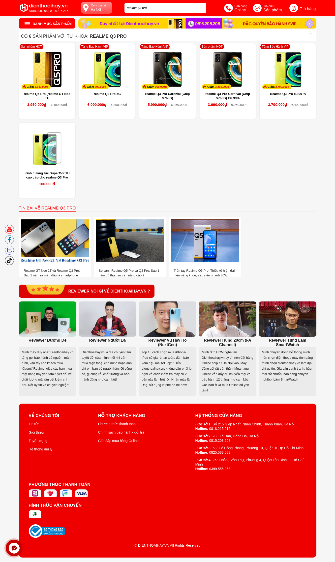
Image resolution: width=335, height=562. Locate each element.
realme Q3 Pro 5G (107, 94)
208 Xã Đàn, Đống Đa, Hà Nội (236, 436)
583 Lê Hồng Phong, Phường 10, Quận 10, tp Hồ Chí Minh (258, 448)
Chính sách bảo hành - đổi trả (121, 432)
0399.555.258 (220, 469)
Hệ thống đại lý (41, 449)
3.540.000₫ (41, 86)
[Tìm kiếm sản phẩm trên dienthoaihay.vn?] (165, 8)
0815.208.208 (220, 441)
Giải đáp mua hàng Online (118, 441)
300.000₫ (100, 86)
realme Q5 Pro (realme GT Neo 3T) (47, 96)
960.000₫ (161, 86)
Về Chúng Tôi (44, 416)
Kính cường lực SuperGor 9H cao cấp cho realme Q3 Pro (47, 175)
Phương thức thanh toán (117, 424)
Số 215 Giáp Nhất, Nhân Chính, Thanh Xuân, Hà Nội (254, 424)
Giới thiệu (36, 432)
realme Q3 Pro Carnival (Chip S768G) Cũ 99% (227, 96)
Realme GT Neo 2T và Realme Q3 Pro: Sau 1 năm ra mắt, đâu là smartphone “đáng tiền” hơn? (52, 275)
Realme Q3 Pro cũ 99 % (288, 94)
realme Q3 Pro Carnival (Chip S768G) (167, 96)
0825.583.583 (220, 452)
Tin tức (34, 424)
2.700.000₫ (282, 86)
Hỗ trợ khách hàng (121, 416)
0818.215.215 (220, 429)
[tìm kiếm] (201, 7)
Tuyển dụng (38, 441)
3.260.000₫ (222, 86)
